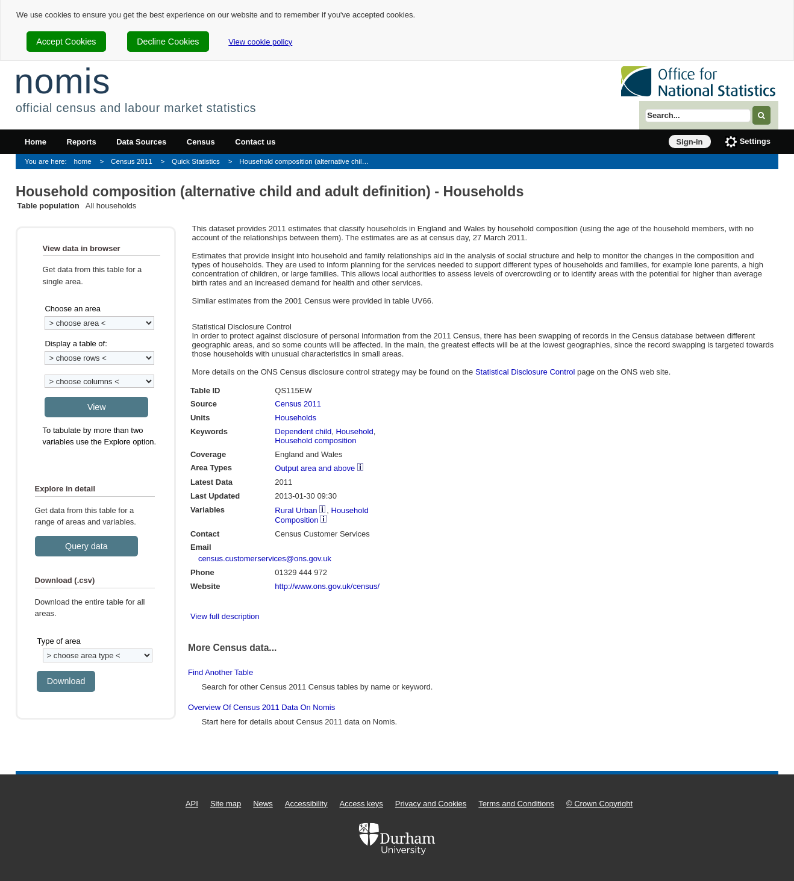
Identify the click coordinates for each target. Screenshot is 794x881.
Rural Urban (296, 510)
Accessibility (306, 803)
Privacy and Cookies (431, 803)
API (192, 803)
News (263, 803)
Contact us (255, 141)
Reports (81, 141)
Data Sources (141, 141)
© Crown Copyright (599, 803)
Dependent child (303, 431)
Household (354, 431)
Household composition (315, 440)
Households (295, 417)
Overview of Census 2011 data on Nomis (261, 707)
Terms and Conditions (516, 803)
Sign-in (690, 141)
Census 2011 (131, 161)
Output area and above (315, 468)
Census (201, 141)
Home (35, 141)
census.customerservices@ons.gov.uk (264, 558)
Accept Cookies (66, 41)
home (83, 161)
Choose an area (73, 308)
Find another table (220, 672)
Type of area (58, 641)
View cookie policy (260, 41)
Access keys (361, 803)
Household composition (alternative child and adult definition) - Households (307, 161)
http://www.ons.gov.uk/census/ (327, 586)
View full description (225, 616)
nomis (62, 81)
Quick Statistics (196, 161)
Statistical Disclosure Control (525, 371)
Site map (225, 803)
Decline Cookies (168, 41)
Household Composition (321, 515)
